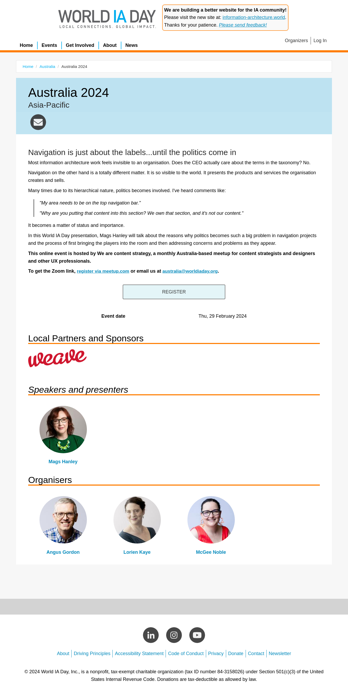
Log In (320, 40)
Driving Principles (92, 652)
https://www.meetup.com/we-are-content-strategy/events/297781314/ (174, 291)
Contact (256, 652)
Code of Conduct (185, 652)
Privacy (216, 652)
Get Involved (80, 45)
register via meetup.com (104, 271)
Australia (47, 66)
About (110, 45)
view (63, 436)
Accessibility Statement (139, 652)
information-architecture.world (254, 17)
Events (49, 45)
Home (26, 45)
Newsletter (280, 652)
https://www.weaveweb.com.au (57, 357)
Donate (235, 652)
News (131, 45)
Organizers (296, 40)
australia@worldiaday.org (38, 122)
